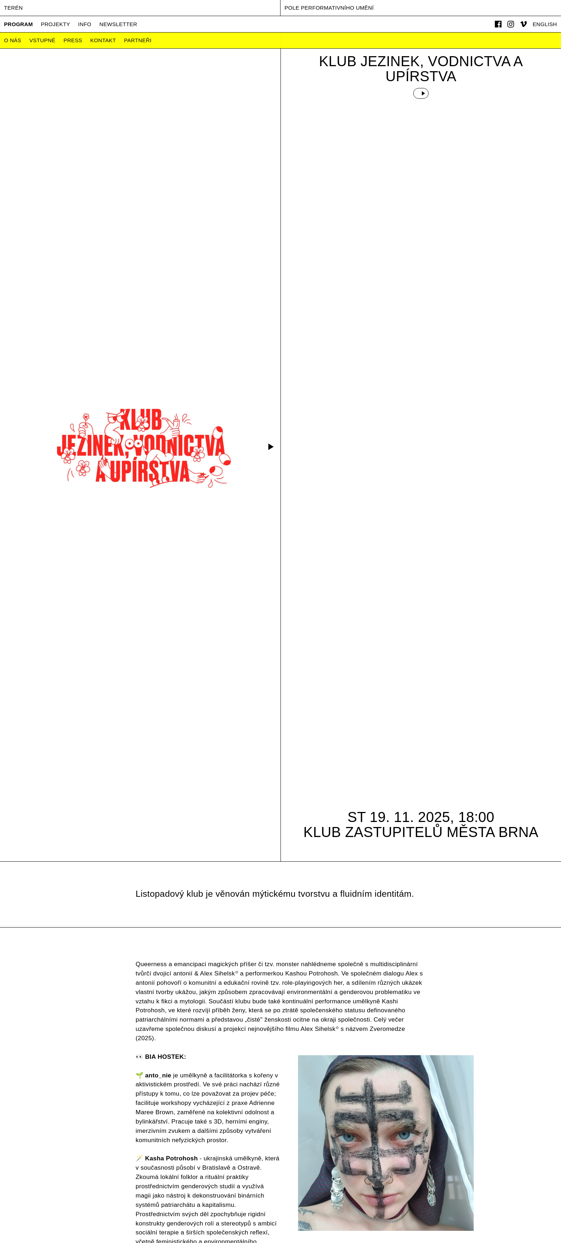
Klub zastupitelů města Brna (420, 832)
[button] (269, 446)
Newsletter (118, 24)
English (545, 24)
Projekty (55, 24)
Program (18, 24)
